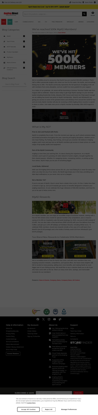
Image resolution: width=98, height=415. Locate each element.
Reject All (48, 409)
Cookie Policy (31, 403)
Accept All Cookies (28, 409)
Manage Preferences (69, 409)
